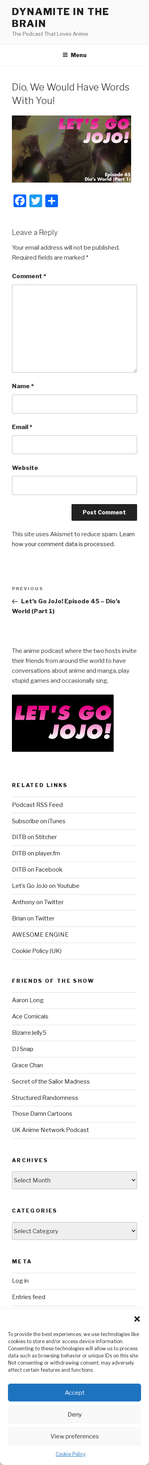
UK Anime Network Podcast (50, 1130)
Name (23, 386)
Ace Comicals (30, 1016)
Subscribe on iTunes (39, 821)
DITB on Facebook (37, 869)
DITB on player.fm (36, 853)
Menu (74, 55)
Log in (20, 1280)
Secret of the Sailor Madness (51, 1081)
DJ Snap (22, 1049)
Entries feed (28, 1297)
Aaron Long (28, 1000)
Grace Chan (27, 1065)
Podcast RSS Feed (37, 805)
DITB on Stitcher (34, 837)
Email (22, 427)
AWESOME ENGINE (40, 934)
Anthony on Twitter (38, 902)
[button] (137, 1319)
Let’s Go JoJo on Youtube (45, 885)
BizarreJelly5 (29, 1032)
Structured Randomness (45, 1097)
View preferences (74, 1436)
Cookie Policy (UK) (37, 951)
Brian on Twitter (33, 918)
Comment (29, 276)
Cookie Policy (70, 1454)
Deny (75, 1414)
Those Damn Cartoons (42, 1113)
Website (25, 468)
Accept (75, 1392)
